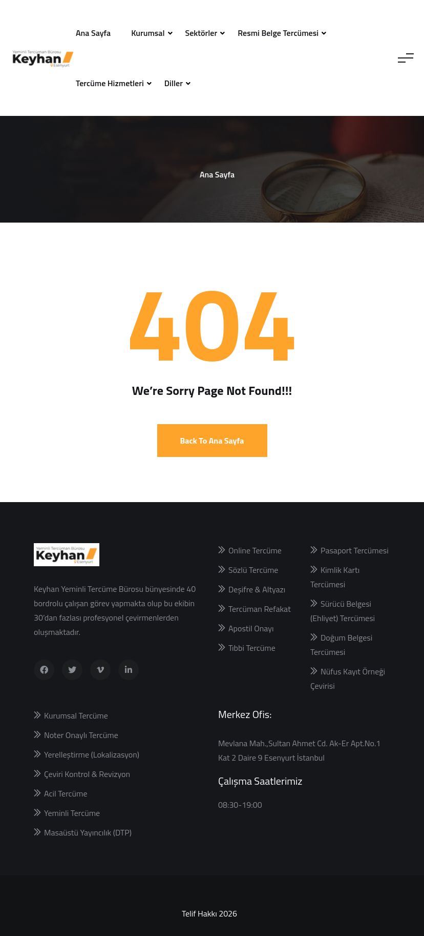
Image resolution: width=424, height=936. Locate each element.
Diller (173, 83)
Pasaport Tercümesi (355, 550)
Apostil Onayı (251, 628)
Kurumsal (147, 33)
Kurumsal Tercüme (76, 715)
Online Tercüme (255, 550)
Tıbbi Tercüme (251, 648)
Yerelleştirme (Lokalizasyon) (91, 754)
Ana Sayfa (93, 33)
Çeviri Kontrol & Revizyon (87, 774)
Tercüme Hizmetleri (110, 83)
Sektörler (201, 33)
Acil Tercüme (65, 793)
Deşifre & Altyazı (256, 589)
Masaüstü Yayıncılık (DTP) (88, 832)
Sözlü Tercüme (253, 570)
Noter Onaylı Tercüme (81, 735)
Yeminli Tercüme (72, 813)
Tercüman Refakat (259, 609)
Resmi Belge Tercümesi (278, 33)
